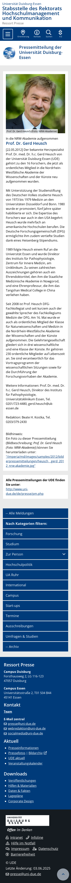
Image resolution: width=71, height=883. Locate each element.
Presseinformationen (23, 748)
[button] (37, 34)
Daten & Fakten (19, 791)
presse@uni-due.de (22, 724)
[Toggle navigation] (8, 34)
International (16, 585)
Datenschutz (45, 848)
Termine (12, 615)
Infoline (34, 837)
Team (8, 711)
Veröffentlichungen (22, 780)
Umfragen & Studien (22, 636)
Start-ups (13, 605)
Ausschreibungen (19, 626)
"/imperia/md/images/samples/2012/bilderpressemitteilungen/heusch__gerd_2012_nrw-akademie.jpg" (35, 461)
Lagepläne (15, 796)
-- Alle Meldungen (20, 513)
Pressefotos (16, 753)
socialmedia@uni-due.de (25, 733)
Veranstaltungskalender (25, 763)
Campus (12, 595)
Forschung (14, 533)
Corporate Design (21, 801)
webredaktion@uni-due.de (27, 728)
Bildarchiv (36, 753)
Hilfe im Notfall (20, 843)
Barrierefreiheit (20, 854)
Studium (12, 544)
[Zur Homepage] (35, 4)
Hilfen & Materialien (22, 786)
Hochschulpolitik (19, 564)
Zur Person (14, 554)
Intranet (14, 837)
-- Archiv (12, 646)
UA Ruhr (12, 574)
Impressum (17, 848)
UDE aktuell (16, 758)
